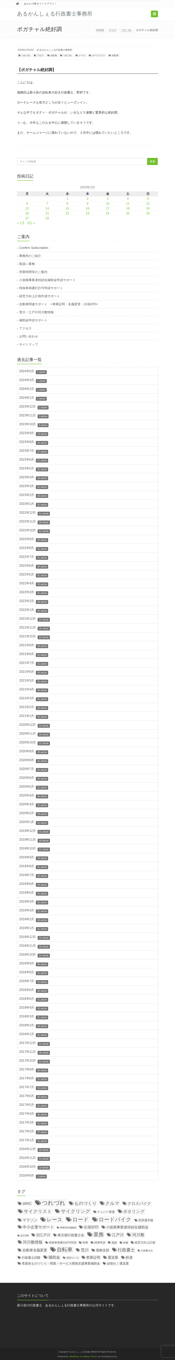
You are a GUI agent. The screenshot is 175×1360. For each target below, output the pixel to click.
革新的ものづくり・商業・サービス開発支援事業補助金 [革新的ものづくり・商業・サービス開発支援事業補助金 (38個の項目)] (61, 1263)
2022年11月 (34, 522)
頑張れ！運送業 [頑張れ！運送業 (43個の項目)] (118, 1263)
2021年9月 (33, 645)
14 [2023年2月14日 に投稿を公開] (47, 208)
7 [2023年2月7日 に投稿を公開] (47, 203)
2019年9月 (33, 858)
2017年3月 (33, 1123)
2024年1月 (33, 398)
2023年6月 (33, 460)
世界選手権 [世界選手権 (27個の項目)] (145, 1220)
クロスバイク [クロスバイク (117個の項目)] (139, 1203)
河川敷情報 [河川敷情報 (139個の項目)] (32, 1242)
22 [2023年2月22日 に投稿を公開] (67, 213)
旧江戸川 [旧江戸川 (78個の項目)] (43, 1235)
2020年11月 (34, 734)
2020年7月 (33, 769)
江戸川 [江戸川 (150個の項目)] (118, 1235)
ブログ (112, 30)
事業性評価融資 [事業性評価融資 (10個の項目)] (68, 1227)
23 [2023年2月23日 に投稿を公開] (87, 213)
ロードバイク (98, 55)
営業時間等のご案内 (33, 272)
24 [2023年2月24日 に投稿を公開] (107, 213)
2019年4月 (33, 902)
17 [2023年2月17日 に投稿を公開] (107, 208)
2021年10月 (34, 637)
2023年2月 (33, 495)
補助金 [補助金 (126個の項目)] (54, 1257)
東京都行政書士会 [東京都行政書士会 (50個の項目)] (71, 1235)
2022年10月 (34, 531)
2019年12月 (34, 831)
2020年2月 (33, 813)
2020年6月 (33, 778)
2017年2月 (33, 1132)
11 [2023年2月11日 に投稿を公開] (128, 203)
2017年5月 (33, 1105)
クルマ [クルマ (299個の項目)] (112, 1203)
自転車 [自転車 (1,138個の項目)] (65, 1249)
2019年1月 (33, 928)
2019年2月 (33, 919)
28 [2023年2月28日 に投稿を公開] (47, 218)
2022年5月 (33, 575)
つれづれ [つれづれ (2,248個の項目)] (53, 1203)
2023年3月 (33, 486)
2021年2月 (33, 707)
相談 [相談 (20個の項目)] (114, 1242)
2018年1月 (33, 1034)
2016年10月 (34, 1167)
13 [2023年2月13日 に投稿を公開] (27, 208)
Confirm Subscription (33, 247)
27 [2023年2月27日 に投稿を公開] (27, 218)
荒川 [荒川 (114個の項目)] (85, 1250)
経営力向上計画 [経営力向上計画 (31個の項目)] (145, 1242)
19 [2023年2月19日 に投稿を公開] (148, 208)
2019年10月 (34, 849)
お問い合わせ (28, 336)
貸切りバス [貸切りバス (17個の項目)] (72, 1257)
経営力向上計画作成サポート (39, 296)
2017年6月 (33, 1096)
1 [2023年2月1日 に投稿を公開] (67, 198)
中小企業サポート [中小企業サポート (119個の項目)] (38, 1227)
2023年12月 (34, 407)
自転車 (54, 55)
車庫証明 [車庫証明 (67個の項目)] (93, 1257)
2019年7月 (33, 875)
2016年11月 (34, 1158)
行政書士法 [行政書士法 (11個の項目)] (147, 1250)
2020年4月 (33, 796)
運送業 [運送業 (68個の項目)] (113, 1257)
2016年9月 (33, 1176)
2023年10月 (34, 424)
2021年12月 (34, 619)
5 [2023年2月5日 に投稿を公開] (148, 198)
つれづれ (126, 30)
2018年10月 (34, 955)
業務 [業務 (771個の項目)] (99, 1234)
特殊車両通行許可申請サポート (41, 288)
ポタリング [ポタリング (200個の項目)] (134, 1211)
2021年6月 (33, 672)
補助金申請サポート (33, 320)
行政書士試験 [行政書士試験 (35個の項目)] (31, 1257)
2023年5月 (33, 469)
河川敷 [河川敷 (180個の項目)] (138, 1235)
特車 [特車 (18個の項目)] (85, 1242)
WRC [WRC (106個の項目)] (27, 1203)
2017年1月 (33, 1140)
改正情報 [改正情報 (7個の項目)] (24, 1235)
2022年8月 (33, 548)
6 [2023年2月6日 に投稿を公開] (27, 203)
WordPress (74, 1356)
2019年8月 (33, 866)
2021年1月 (33, 716)
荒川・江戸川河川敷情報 (36, 312)
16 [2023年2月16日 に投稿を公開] (87, 208)
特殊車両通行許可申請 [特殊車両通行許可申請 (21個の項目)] (62, 1242)
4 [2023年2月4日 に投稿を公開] (128, 198)
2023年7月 (33, 451)
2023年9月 (33, 433)
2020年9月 (33, 752)
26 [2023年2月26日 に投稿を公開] (148, 213)
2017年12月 (34, 1043)
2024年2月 (33, 389)
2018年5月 (33, 999)
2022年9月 (33, 539)
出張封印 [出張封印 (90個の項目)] (91, 1227)
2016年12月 (34, 1149)
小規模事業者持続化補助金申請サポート (47, 280)
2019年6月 (33, 884)
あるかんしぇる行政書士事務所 (55, 50)
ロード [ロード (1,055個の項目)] (80, 1220)
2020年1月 (33, 822)
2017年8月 (33, 1079)
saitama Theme (90, 1356)
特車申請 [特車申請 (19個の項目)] (99, 1242)
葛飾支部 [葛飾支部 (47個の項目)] (102, 1250)
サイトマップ (28, 344)
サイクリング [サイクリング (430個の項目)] (75, 1211)
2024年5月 (33, 371)
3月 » (31, 223)
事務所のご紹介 (30, 256)
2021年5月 (33, 681)
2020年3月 (33, 805)
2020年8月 (33, 760)
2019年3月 (33, 911)
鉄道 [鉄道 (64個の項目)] (129, 1257)
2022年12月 (34, 513)
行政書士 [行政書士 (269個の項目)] (126, 1249)
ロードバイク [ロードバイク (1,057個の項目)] (115, 1220)
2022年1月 (33, 610)
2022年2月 (33, 601)
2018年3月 (33, 1017)
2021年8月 (33, 654)
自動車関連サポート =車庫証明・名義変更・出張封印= (58, 304)
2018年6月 (33, 990)
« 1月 (20, 223)
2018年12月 (34, 937)
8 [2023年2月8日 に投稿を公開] (67, 203)
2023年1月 (33, 504)
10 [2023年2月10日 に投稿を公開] (107, 203)
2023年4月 (33, 478)
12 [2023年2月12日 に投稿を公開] (148, 203)
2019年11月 (34, 840)
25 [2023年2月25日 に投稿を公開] (128, 213)
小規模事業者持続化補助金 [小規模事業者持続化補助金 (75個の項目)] (127, 1227)
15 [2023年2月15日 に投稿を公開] (67, 208)
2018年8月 (33, 973)
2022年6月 (33, 566)
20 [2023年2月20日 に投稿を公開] (27, 213)
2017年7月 (33, 1087)
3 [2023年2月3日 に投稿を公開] (107, 198)
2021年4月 (33, 690)
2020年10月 (34, 743)
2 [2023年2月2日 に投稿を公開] (87, 198)
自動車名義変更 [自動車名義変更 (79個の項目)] (35, 1250)
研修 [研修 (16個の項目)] (125, 1242)
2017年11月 (34, 1052)
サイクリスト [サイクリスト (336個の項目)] (38, 1211)
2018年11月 (34, 946)
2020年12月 (34, 725)
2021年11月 (34, 628)
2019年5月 (33, 893)
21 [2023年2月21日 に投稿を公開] (47, 213)
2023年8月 (33, 442)
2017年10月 (34, 1061)
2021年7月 (33, 663)
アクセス (25, 328)
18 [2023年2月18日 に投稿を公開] (128, 208)
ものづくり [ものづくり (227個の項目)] (85, 1203)
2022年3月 (33, 592)
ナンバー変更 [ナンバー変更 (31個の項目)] (106, 1211)
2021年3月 (33, 698)
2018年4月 (33, 1008)
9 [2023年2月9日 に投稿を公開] (87, 203)
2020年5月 (33, 787)
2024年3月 (33, 380)
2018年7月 (33, 981)
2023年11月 (34, 416)
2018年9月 (33, 964)
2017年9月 (33, 1070)
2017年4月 (33, 1114)
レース (82, 55)
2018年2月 (33, 1026)
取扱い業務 (27, 264)
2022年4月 (33, 584)
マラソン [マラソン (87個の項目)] (30, 1220)
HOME (100, 30)
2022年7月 (33, 557)
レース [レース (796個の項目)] (54, 1219)
